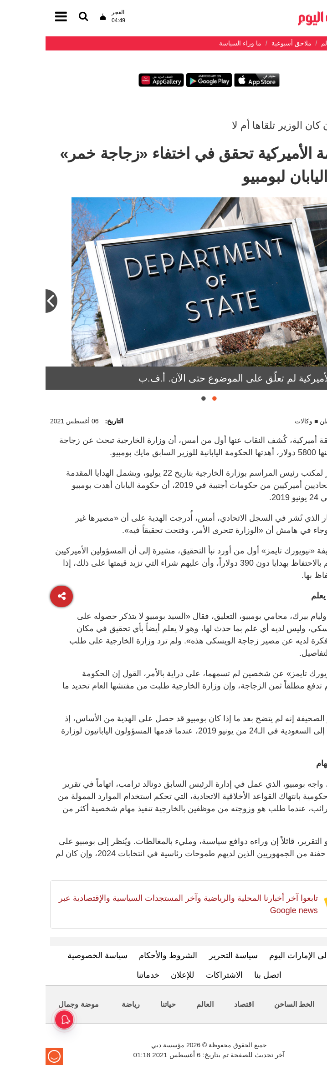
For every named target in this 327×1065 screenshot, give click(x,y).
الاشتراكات (178, 975)
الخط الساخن (249, 1004)
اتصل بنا (222, 975)
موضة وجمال (33, 1004)
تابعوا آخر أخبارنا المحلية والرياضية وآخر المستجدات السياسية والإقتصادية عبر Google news (142, 904)
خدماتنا (102, 975)
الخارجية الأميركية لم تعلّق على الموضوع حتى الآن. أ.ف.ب (207, 378)
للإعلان (136, 975)
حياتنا (122, 1004)
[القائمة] (38, 17)
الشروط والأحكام (122, 955)
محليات (301, 1004)
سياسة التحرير (188, 955)
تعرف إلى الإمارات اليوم (264, 955)
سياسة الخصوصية (52, 955)
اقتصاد (198, 1004)
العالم (159, 1004)
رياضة (85, 1004)
